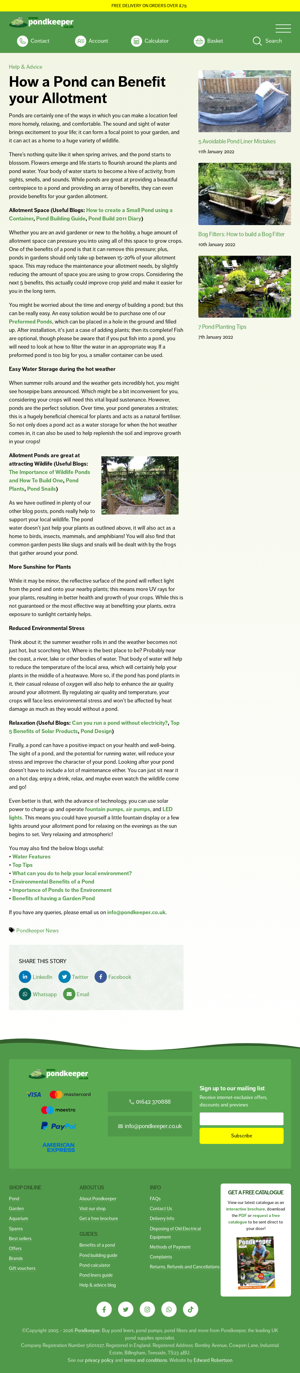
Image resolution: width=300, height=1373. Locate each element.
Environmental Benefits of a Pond (53, 881)
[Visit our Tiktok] (190, 1309)
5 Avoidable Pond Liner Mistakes (237, 141)
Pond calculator (94, 1265)
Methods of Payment (170, 1246)
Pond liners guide (96, 1275)
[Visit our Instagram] (147, 1309)
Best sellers (20, 1238)
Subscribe (241, 1136)
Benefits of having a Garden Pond (53, 898)
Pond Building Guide (61, 218)
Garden (16, 1208)
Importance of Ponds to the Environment (62, 890)
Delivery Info (162, 1218)
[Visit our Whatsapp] (169, 1309)
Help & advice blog (97, 1285)
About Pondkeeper (97, 1198)
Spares (16, 1228)
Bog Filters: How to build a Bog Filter (241, 234)
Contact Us (161, 1208)
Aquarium (18, 1218)
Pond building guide (98, 1255)
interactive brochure (245, 1209)
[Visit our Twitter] (125, 1309)
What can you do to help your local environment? (72, 873)
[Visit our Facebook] (104, 1309)
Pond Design (96, 731)
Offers (15, 1248)
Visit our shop (92, 1208)
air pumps (138, 809)
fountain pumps (104, 809)
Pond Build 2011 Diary (114, 218)
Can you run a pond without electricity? (120, 722)
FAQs (155, 1198)
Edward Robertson (213, 1360)
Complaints (161, 1256)
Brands (16, 1258)
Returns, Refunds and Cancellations (185, 1266)
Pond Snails (41, 488)
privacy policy (99, 1360)
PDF (243, 1215)
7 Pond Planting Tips (222, 326)
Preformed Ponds (30, 321)
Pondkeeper (87, 1330)
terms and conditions (145, 1360)
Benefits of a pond (97, 1245)
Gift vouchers (22, 1268)
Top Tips (22, 865)
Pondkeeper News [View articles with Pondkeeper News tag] (37, 931)
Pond (14, 1198)
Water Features (31, 856)
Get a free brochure (98, 1218)
